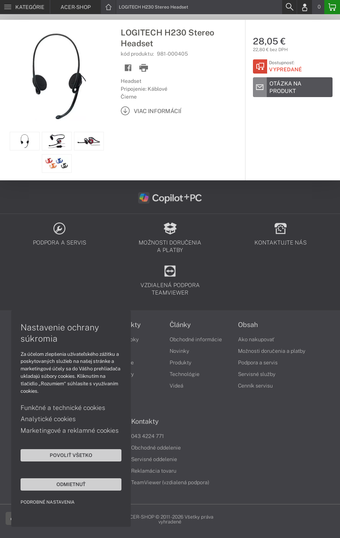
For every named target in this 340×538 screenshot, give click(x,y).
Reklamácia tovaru (153, 471)
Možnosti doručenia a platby (271, 351)
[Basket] (332, 7)
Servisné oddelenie (154, 459)
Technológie (185, 374)
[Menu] (25, 7)
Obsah (248, 324)
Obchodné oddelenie (156, 448)
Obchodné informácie (196, 339)
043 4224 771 (147, 436)
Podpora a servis (258, 363)
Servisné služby (256, 374)
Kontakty (145, 421)
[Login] (304, 7)
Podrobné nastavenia (48, 502)
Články (180, 324)
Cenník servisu (255, 386)
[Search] (289, 7)
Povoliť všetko (71, 455)
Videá (176, 386)
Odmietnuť (71, 484)
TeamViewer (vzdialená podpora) (170, 482)
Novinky (179, 351)
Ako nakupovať (256, 339)
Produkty (180, 363)
